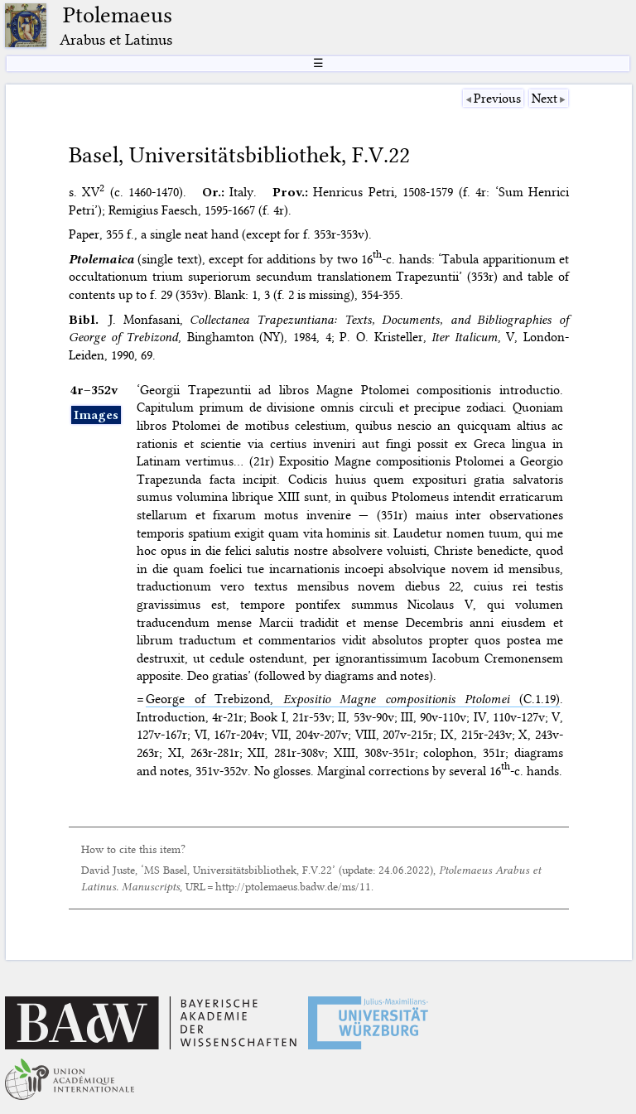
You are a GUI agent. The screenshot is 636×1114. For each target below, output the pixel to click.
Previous (497, 98)
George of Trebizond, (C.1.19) (353, 699)
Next (544, 98)
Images (96, 415)
